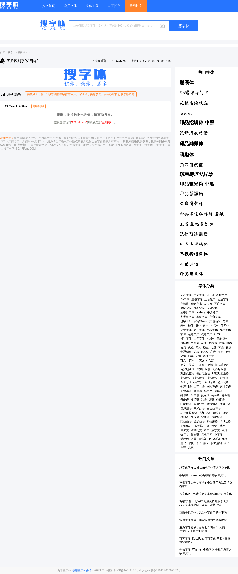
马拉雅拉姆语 (188, 412)
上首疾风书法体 (196, 224)
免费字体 (225, 329)
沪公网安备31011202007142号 (161, 570)
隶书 (206, 325)
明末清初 (216, 443)
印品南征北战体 (196, 174)
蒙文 (206, 430)
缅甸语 (195, 417)
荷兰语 (215, 395)
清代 (198, 443)
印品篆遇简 (191, 194)
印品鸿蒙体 (191, 143)
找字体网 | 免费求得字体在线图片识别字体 (205, 493)
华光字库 (196, 303)
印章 (198, 356)
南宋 (206, 443)
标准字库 (206, 434)
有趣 (228, 347)
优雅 (191, 347)
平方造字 (212, 312)
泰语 (226, 412)
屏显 (228, 351)
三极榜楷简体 (193, 254)
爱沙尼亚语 (219, 369)
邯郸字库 (199, 308)
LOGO (204, 351)
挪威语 (184, 395)
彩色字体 (199, 329)
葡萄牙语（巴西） (218, 377)
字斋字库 (215, 316)
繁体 (183, 334)
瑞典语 (218, 391)
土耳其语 (199, 386)
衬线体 (211, 338)
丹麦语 (184, 399)
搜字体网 (19, 137)
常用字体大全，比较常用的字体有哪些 (203, 519)
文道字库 (223, 299)
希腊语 (184, 417)
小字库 (218, 434)
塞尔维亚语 (203, 373)
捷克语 (205, 395)
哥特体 (184, 343)
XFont (210, 295)
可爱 (221, 347)
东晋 (183, 447)
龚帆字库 (201, 316)
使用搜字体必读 (82, 570)
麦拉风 (208, 303)
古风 (222, 343)
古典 (183, 347)
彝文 (222, 425)
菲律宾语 (186, 391)
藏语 (224, 430)
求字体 (160, 145)
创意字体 (186, 329)
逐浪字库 (219, 303)
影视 (191, 356)
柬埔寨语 (225, 386)
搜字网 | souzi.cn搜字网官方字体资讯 (202, 475)
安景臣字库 (187, 316)
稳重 (206, 347)
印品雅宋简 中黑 (196, 184)
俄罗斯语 (217, 417)
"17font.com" (79, 122)
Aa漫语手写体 (194, 93)
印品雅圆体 (191, 165)
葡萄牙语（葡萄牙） (192, 377)
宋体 (183, 325)
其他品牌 (215, 321)
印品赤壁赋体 (193, 244)
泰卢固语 (186, 408)
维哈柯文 (196, 430)
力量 (213, 347)
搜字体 (11, 52)
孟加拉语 (199, 421)
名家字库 (186, 308)
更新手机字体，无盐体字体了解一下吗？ (204, 512)
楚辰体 (186, 82)
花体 (204, 343)
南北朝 (202, 438)
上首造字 (210, 299)
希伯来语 (212, 421)
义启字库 (199, 295)
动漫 (183, 356)
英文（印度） (207, 360)
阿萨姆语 (186, 404)
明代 (226, 443)
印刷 (220, 351)
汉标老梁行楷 (193, 133)
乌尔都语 (212, 425)
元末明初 (214, 438)
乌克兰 (208, 391)
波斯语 (205, 417)
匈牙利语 (186, 386)
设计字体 (186, 338)
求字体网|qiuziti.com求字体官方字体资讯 (204, 467)
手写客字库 (200, 321)
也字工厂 (186, 321)
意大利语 (223, 382)
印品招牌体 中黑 (196, 123)
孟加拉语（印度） (210, 412)
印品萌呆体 (191, 274)
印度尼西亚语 (220, 373)
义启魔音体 (191, 204)
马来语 (195, 395)
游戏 (196, 351)
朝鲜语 (195, 434)
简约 (198, 347)
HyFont (200, 312)
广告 (213, 351)
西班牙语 (210, 382)
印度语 (220, 399)
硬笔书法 (206, 334)
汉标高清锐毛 (193, 103)
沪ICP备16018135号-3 (128, 570)
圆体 (198, 325)
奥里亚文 (199, 404)
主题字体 (199, 338)
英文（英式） (188, 360)
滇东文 (215, 430)
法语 (204, 399)
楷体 (191, 325)
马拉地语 (212, 404)
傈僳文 (184, 430)
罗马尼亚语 (206, 364)
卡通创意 (186, 351)
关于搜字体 (64, 570)
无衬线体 (222, 338)
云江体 (185, 113)
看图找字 (22, 52)
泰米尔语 (199, 408)
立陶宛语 (212, 386)
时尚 (229, 343)
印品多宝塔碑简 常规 (201, 214)
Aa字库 (184, 299)
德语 (211, 399)
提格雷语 (199, 425)
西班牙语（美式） (191, 382)
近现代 (184, 438)
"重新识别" (107, 122)
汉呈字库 (212, 308)
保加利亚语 (203, 369)
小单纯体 (189, 264)
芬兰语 (226, 395)
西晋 (193, 438)
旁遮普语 (225, 404)
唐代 (183, 443)
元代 (224, 438)
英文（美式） (188, 364)
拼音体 (215, 325)
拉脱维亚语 (222, 364)
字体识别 (130, 137)
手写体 (225, 325)
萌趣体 (186, 154)
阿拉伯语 (186, 421)
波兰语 (195, 399)
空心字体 (212, 329)
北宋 (191, 447)
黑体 (225, 321)
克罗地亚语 (187, 369)
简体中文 (208, 356)
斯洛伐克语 (187, 373)
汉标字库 (221, 295)
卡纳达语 (225, 421)
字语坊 (184, 303)
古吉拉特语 (214, 408)
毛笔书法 (193, 334)
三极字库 (196, 299)
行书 (217, 334)
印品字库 (186, 295)
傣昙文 (184, 434)
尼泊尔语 (186, 425)
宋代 (191, 443)
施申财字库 (187, 312)
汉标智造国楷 (193, 234)
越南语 (198, 391)
